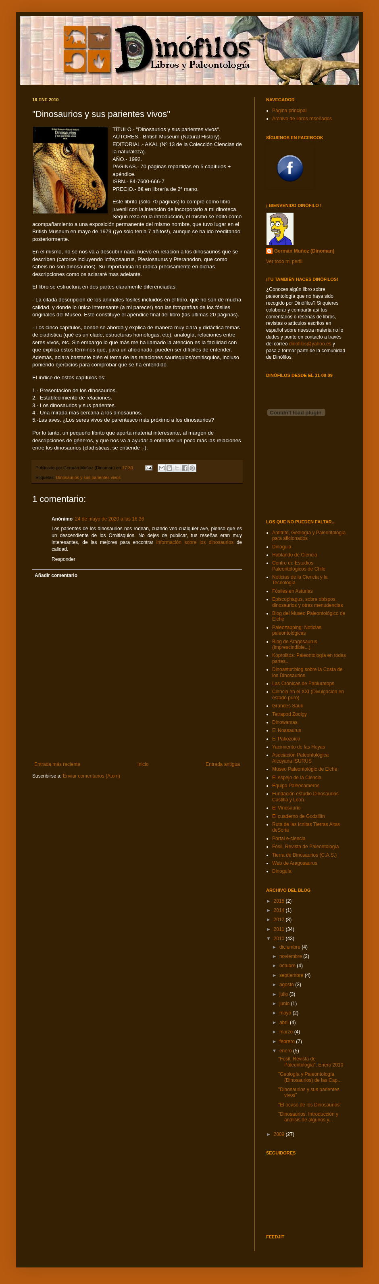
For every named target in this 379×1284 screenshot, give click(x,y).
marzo (286, 1032)
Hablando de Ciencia (294, 555)
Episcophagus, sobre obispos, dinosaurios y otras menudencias (307, 602)
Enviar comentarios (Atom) (91, 776)
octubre (288, 965)
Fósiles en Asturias (292, 591)
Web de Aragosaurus (294, 863)
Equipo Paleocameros (295, 785)
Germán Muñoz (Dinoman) (304, 251)
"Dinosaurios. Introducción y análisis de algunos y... (308, 1117)
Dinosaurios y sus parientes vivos (88, 477)
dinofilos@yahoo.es (310, 344)
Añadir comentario (56, 575)
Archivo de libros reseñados (302, 118)
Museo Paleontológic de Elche (304, 769)
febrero (287, 1041)
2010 (280, 938)
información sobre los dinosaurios (194, 542)
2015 (280, 901)
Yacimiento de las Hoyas (298, 747)
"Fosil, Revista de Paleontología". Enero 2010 (310, 1061)
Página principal (289, 110)
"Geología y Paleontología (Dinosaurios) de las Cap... (310, 1077)
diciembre (290, 947)
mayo (286, 1013)
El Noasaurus (286, 730)
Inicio (143, 764)
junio (285, 1003)
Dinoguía (282, 871)
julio (284, 994)
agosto (287, 984)
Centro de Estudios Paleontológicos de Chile (298, 565)
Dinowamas (285, 722)
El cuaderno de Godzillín (298, 816)
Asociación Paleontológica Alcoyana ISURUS (300, 757)
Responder (63, 559)
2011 (280, 929)
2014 (280, 910)
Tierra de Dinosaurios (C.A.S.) (304, 855)
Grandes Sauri (287, 706)
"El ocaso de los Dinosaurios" (310, 1105)
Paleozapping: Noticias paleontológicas (296, 630)
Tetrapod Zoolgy (289, 714)
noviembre (291, 956)
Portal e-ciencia (289, 838)
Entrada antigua (223, 764)
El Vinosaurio (286, 808)
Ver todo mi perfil (284, 261)
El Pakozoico (286, 739)
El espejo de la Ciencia (296, 777)
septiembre (292, 975)
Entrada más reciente (57, 764)
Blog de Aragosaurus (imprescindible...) (294, 644)
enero (286, 1051)
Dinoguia (281, 547)
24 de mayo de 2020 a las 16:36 (109, 519)
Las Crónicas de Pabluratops (303, 683)
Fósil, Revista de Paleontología (305, 846)
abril (284, 1022)
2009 (280, 1134)
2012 (280, 919)
